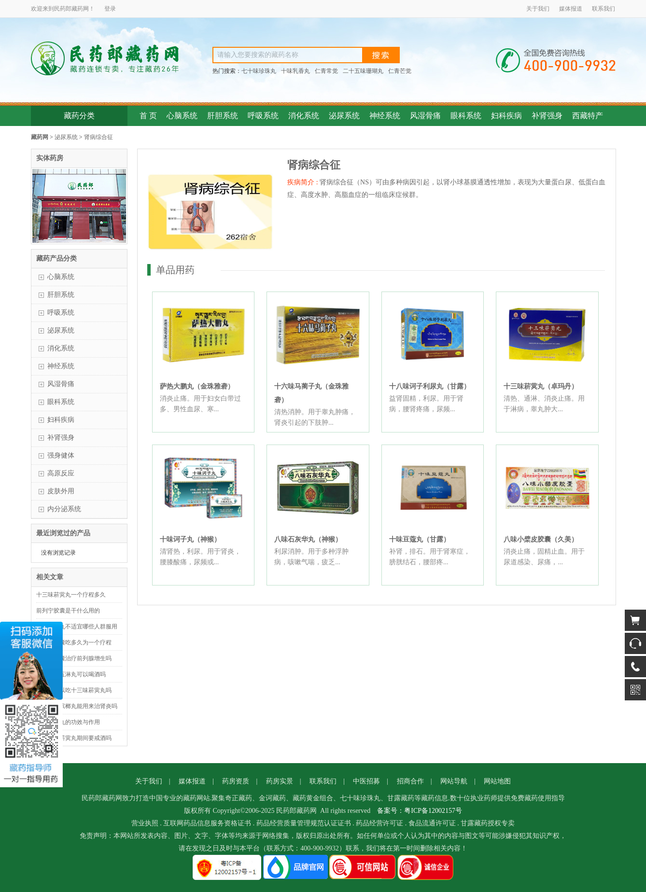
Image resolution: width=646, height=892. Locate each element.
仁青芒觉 (399, 71)
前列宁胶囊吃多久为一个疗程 (74, 642)
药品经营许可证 (379, 823)
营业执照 (144, 823)
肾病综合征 (98, 137)
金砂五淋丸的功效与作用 (68, 722)
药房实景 (279, 781)
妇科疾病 (506, 116)
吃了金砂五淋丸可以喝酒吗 (71, 674)
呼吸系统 (263, 116)
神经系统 (384, 116)
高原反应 (60, 473)
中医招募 (366, 781)
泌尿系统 (344, 116)
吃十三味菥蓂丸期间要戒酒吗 (74, 738)
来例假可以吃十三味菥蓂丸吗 (74, 690)
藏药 (77, 8)
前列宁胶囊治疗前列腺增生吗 (74, 658)
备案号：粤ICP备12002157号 (419, 810)
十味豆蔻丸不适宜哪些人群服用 (76, 626)
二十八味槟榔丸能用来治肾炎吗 (76, 706)
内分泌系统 (64, 509)
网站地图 (497, 781)
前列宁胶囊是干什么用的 (68, 610)
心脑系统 (182, 116)
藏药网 (39, 137)
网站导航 (453, 781)
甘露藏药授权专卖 (488, 823)
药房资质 (235, 781)
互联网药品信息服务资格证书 (207, 823)
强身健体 (60, 455)
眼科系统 (465, 116)
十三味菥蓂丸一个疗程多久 (71, 594)
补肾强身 (547, 116)
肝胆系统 (222, 116)
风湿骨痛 (425, 116)
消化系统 (303, 116)
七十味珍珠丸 (258, 71)
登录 (110, 8)
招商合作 (410, 781)
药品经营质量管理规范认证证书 (303, 823)
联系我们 (603, 8)
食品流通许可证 (432, 823)
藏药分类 (79, 116)
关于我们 (537, 8)
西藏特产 (587, 116)
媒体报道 (570, 8)
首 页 (148, 116)
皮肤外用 (60, 491)
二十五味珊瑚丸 (363, 71)
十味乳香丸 (295, 71)
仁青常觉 (326, 71)
